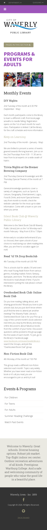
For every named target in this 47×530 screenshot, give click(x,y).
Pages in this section (18, 44)
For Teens (10, 404)
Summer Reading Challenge (19, 416)
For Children (11, 397)
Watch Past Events (14, 422)
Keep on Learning (15, 137)
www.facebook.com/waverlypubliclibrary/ (22, 341)
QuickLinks (38, 2)
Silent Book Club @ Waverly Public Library (21, 218)
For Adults (10, 410)
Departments (15, 3)
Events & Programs (20, 388)
